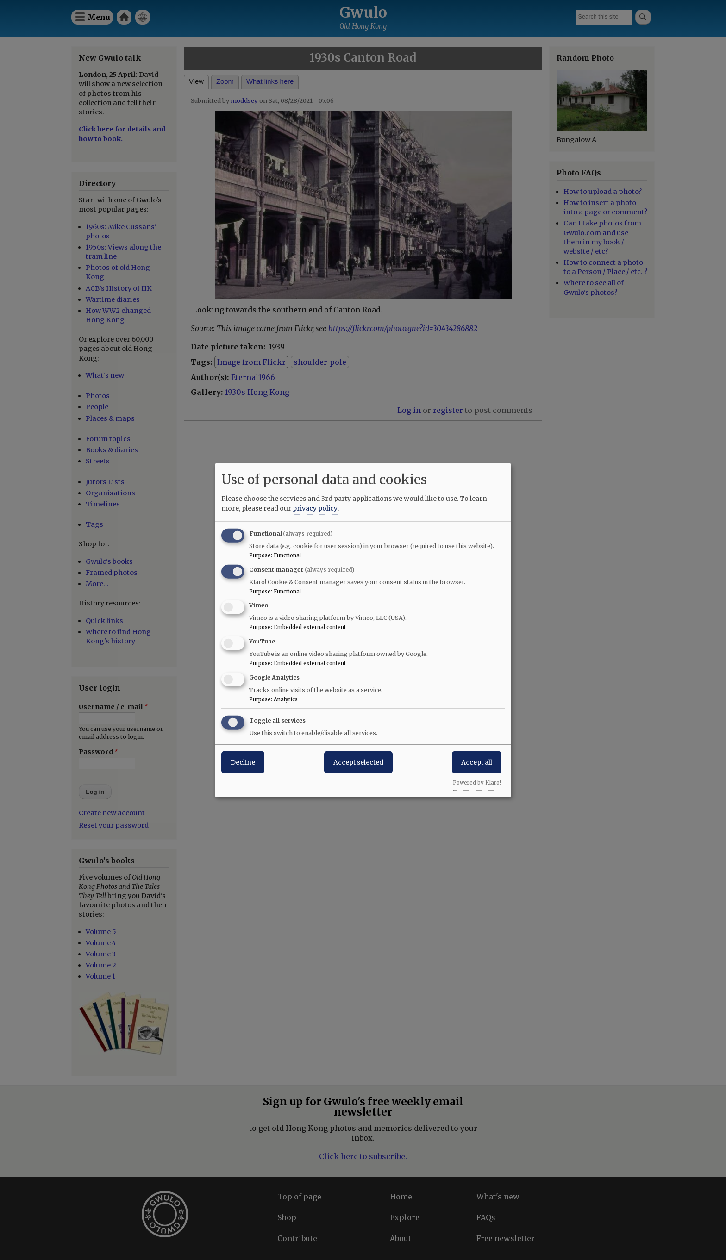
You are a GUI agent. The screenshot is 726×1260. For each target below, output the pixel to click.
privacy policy (315, 508)
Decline (243, 762)
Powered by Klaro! (477, 782)
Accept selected (358, 762)
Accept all (476, 762)
